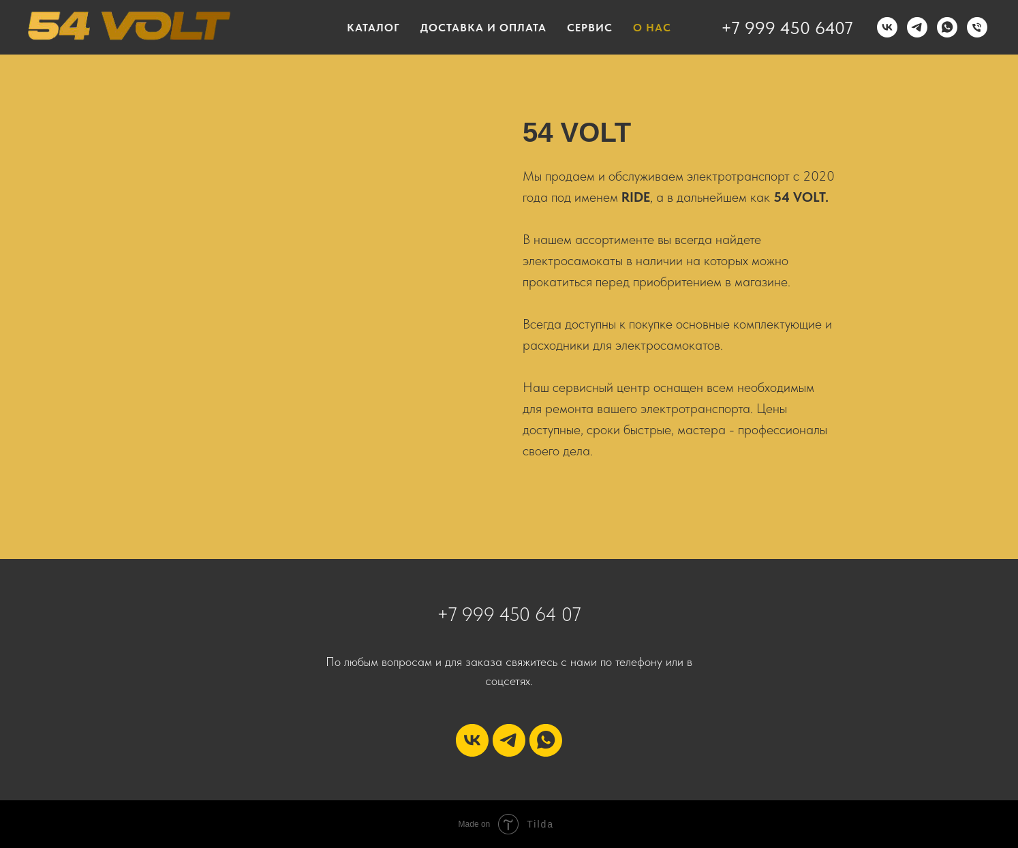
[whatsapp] (545, 740)
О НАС (652, 27)
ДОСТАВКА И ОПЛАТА (483, 27)
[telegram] (509, 740)
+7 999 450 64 (499, 614)
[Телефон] (977, 27)
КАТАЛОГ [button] (373, 27)
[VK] (887, 27)
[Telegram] (917, 27)
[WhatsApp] (947, 27)
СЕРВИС (590, 27)
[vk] (472, 740)
